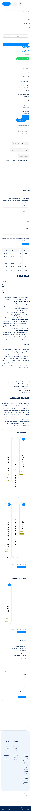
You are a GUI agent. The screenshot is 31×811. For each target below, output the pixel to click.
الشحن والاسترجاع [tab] (23, 156)
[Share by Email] (27, 134)
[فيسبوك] (26, 787)
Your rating (26, 206)
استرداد (6, 751)
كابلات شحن (16, 749)
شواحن (22, 125)
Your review (26, 212)
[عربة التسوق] (20, 4)
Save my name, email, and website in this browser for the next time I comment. (15, 240)
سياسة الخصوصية (6, 754)
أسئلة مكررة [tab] (14, 150)
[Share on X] (23, 131)
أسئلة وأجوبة (7, 747)
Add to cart (21, 120)
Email (27, 229)
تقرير (7, 757)
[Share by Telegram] (24, 134)
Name (27, 221)
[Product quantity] (19, 117)
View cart (21, 567)
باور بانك (15, 757)
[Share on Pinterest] (26, 131)
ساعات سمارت (16, 760)
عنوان (6, 759)
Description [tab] (25, 144)
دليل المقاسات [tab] (24, 150)
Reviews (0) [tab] (16, 144)
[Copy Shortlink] (27, 136)
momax (18, 125)
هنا (28, 101)
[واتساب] (27, 787)
